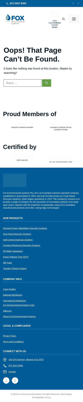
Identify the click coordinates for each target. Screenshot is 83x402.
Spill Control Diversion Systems (18, 240)
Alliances (7, 311)
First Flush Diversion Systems (17, 234)
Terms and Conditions (13, 341)
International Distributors (14, 301)
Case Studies (9, 289)
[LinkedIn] (78, 3)
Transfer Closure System (14, 268)
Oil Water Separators (13, 251)
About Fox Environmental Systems (19, 316)
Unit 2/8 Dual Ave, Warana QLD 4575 (26, 359)
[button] (63, 19)
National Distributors (12, 295)
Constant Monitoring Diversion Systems (21, 245)
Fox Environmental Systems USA (18, 305)
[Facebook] (73, 3)
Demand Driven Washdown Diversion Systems (25, 228)
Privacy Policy (9, 336)
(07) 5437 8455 (18, 3)
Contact (12, 371)
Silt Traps (7, 262)
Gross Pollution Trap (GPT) (16, 257)
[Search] (46, 83)
